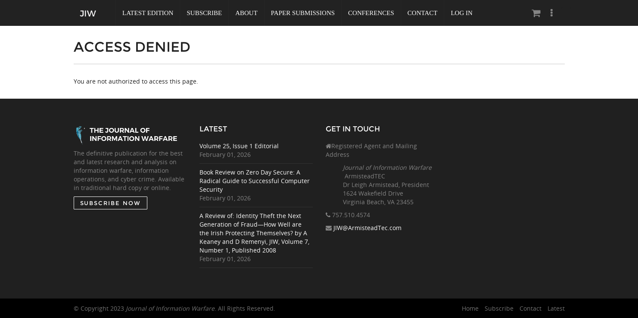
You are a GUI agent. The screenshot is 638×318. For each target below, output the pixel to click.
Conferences (371, 12)
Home (470, 308)
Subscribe (204, 12)
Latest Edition (147, 12)
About (246, 12)
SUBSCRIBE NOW (110, 203)
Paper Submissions (303, 12)
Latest (556, 308)
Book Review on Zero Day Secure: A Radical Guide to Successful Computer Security (254, 180)
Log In (461, 12)
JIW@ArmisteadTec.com (367, 228)
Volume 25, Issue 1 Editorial (239, 146)
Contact (423, 12)
